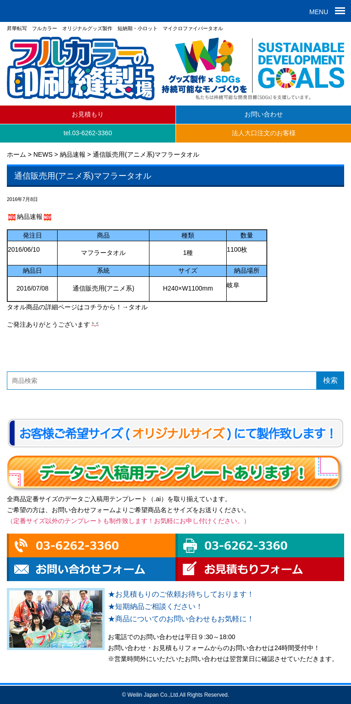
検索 (330, 380)
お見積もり (88, 114)
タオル (138, 307)
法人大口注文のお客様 (264, 133)
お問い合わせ (264, 114)
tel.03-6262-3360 (88, 133)
